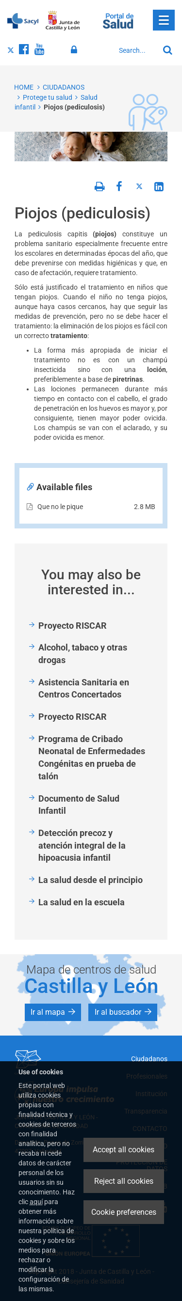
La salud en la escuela (81, 902)
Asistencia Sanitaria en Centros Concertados (83, 688)
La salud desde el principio (90, 880)
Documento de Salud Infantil (78, 804)
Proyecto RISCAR (72, 625)
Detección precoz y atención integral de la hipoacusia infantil (82, 845)
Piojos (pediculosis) (74, 107)
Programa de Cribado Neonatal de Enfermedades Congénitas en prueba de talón (91, 757)
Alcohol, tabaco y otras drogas (82, 653)
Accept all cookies (123, 1149)
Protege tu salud (47, 97)
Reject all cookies (123, 1181)
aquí (36, 1202)
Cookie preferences (123, 1212)
